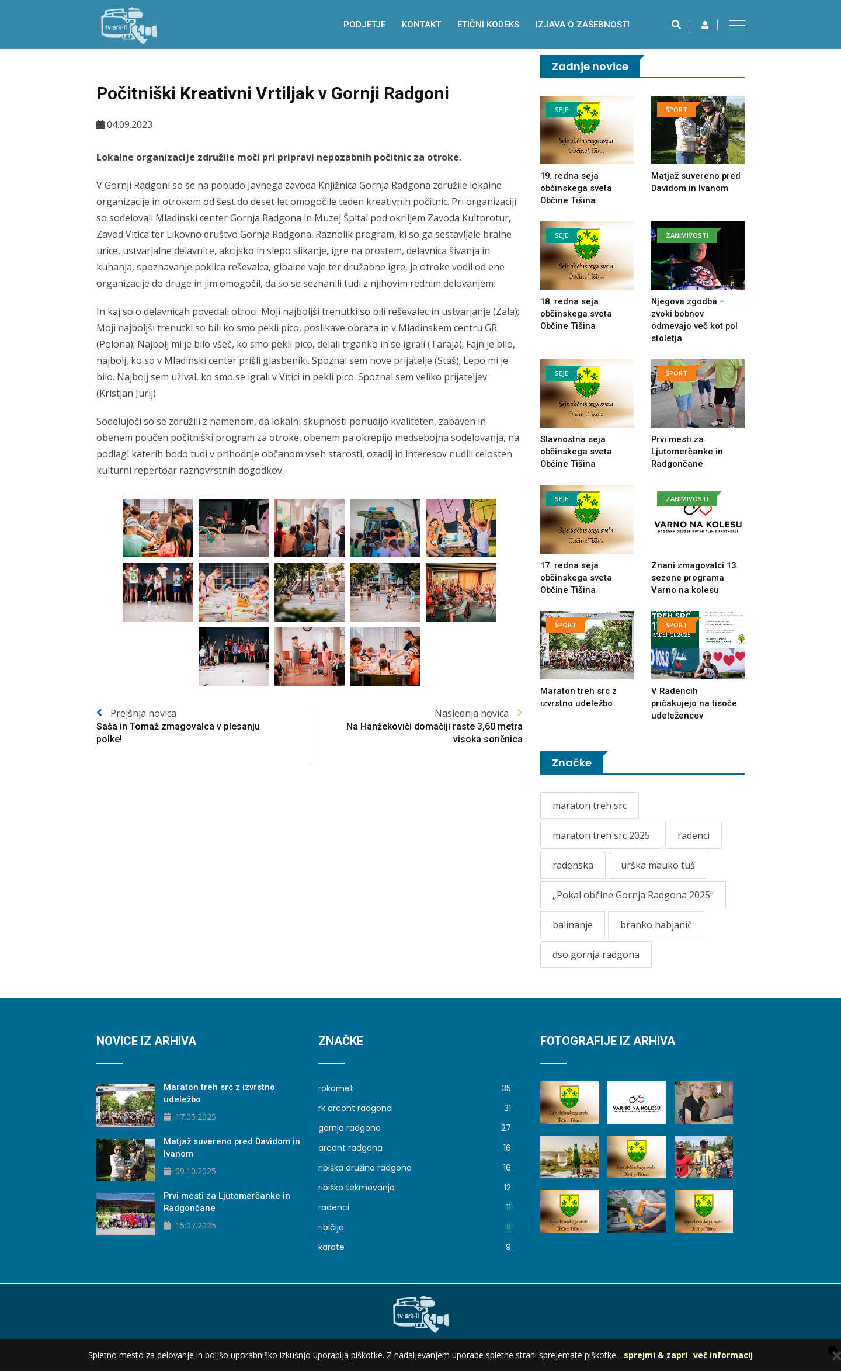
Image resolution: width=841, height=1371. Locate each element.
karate (414, 1247)
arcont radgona (414, 1148)
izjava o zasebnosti (583, 24)
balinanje (572, 924)
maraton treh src (589, 805)
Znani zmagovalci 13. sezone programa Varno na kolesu (695, 577)
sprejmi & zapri (655, 1354)
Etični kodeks (488, 24)
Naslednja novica (416, 727)
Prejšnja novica (203, 727)
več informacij (723, 1354)
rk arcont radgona (414, 1108)
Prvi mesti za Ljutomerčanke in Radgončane (687, 451)
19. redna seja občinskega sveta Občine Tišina (576, 188)
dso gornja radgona (596, 954)
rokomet (414, 1088)
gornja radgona (414, 1128)
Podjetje (364, 24)
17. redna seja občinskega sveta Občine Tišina (576, 577)
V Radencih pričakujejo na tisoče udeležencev (694, 703)
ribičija (414, 1227)
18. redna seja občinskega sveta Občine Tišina (576, 313)
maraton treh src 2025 (601, 835)
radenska (572, 865)
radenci (693, 835)
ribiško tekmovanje (414, 1188)
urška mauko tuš (658, 865)
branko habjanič (656, 924)
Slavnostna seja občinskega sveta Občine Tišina (576, 451)
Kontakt (421, 24)
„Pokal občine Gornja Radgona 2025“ (633, 894)
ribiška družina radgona (414, 1168)
